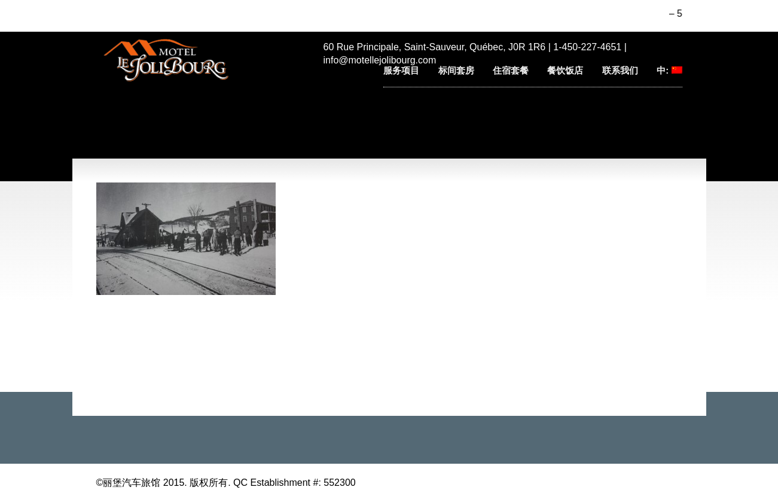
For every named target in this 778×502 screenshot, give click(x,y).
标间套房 (456, 70)
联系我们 (620, 70)
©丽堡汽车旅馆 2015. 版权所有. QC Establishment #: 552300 (226, 482)
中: (669, 70)
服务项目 (401, 70)
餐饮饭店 (565, 70)
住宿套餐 (511, 70)
